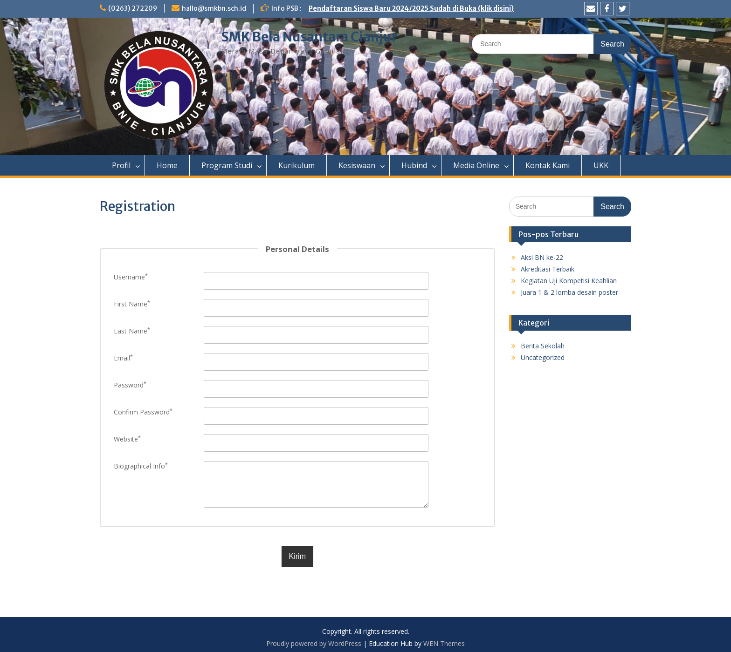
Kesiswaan (356, 165)
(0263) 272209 (132, 8)
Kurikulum (296, 165)
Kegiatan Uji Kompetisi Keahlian (569, 280)
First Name (132, 303)
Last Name (132, 330)
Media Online (476, 165)
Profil (121, 165)
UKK (600, 165)
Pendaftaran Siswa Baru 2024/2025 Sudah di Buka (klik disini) (411, 8)
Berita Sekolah (543, 345)
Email (123, 357)
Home (167, 165)
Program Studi (226, 165)
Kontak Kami (547, 165)
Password (130, 384)
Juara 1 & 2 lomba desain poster (569, 292)
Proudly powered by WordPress (313, 640)
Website (127, 439)
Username (131, 276)
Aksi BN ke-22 (542, 257)
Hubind (414, 165)
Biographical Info (141, 466)
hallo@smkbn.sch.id (214, 8)
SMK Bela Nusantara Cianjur (309, 36)
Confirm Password (143, 412)
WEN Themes (444, 640)
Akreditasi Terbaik (547, 269)
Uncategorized (543, 357)
